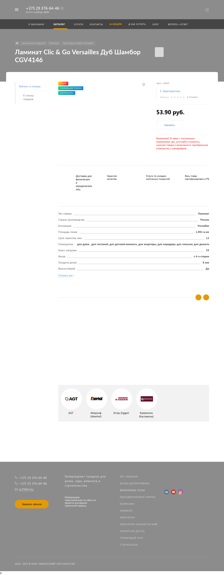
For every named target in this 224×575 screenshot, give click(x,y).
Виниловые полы (132, 490)
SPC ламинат (129, 476)
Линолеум (127, 517)
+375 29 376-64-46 (42, 8)
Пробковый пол (131, 538)
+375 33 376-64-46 (33, 483)
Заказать (169, 125)
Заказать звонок (32, 504)
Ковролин (127, 503)
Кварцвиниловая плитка (138, 497)
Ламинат (126, 510)
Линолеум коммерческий (139, 524)
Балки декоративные (134, 483)
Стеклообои (129, 544)
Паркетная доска (132, 531)
